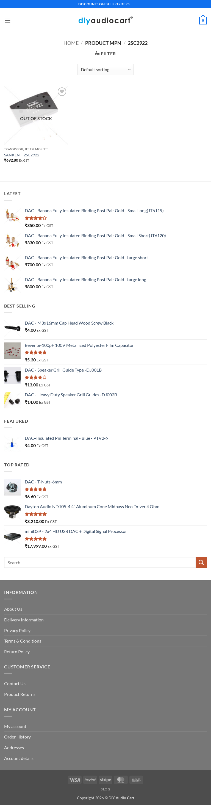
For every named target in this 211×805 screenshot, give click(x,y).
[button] (7, 20)
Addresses (14, 747)
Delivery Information (24, 619)
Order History (17, 736)
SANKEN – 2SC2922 (21, 155)
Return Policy (17, 651)
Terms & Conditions (22, 640)
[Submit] (201, 562)
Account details (19, 758)
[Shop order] (105, 69)
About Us (13, 609)
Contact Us (15, 683)
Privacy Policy (17, 630)
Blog (105, 789)
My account (15, 726)
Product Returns (19, 694)
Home (71, 43)
